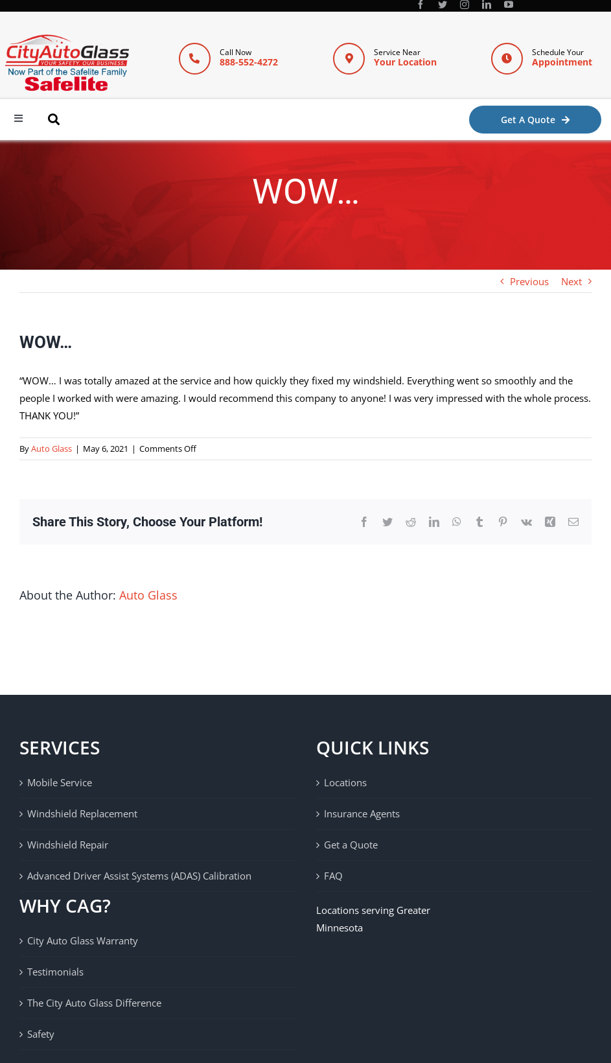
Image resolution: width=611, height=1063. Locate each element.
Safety (40, 1033)
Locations (345, 782)
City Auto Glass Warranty (82, 940)
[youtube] (508, 4)
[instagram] (464, 4)
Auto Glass (51, 448)
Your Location (405, 62)
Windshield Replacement (82, 813)
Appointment (562, 62)
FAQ (333, 875)
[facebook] (420, 4)
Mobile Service (59, 782)
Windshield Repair (67, 844)
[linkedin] (486, 4)
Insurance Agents (362, 813)
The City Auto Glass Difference (94, 1002)
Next (571, 281)
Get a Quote (351, 844)
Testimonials (55, 971)
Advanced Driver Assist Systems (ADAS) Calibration (139, 875)
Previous (529, 281)
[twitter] (442, 4)
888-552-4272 (249, 62)
